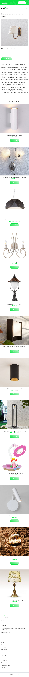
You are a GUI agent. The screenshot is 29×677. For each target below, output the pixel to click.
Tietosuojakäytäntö (5, 665)
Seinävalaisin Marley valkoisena (14, 135)
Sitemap (3, 667)
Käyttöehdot (4, 662)
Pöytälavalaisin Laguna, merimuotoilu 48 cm (14, 600)
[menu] (26, 8)
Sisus (15, 48)
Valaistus (3, 50)
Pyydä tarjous (22, 2)
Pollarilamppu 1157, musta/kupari (14, 304)
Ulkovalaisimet (4, 649)
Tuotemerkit (3, 647)
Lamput (2, 640)
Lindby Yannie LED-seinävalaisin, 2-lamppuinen (14, 177)
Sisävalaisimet (10, 48)
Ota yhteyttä (4, 660)
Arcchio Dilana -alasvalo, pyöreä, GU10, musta (14, 389)
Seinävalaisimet (20, 48)
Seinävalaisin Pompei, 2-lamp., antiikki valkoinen (14, 262)
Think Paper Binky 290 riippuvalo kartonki (14, 558)
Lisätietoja (6, 58)
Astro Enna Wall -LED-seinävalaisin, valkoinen (14, 515)
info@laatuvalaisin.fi (5, 632)
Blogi (2, 658)
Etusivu (2, 18)
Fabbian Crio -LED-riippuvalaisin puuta (14, 219)
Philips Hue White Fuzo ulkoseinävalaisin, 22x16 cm (14, 346)
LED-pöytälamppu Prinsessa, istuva (14, 473)
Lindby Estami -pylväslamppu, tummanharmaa (14, 431)
